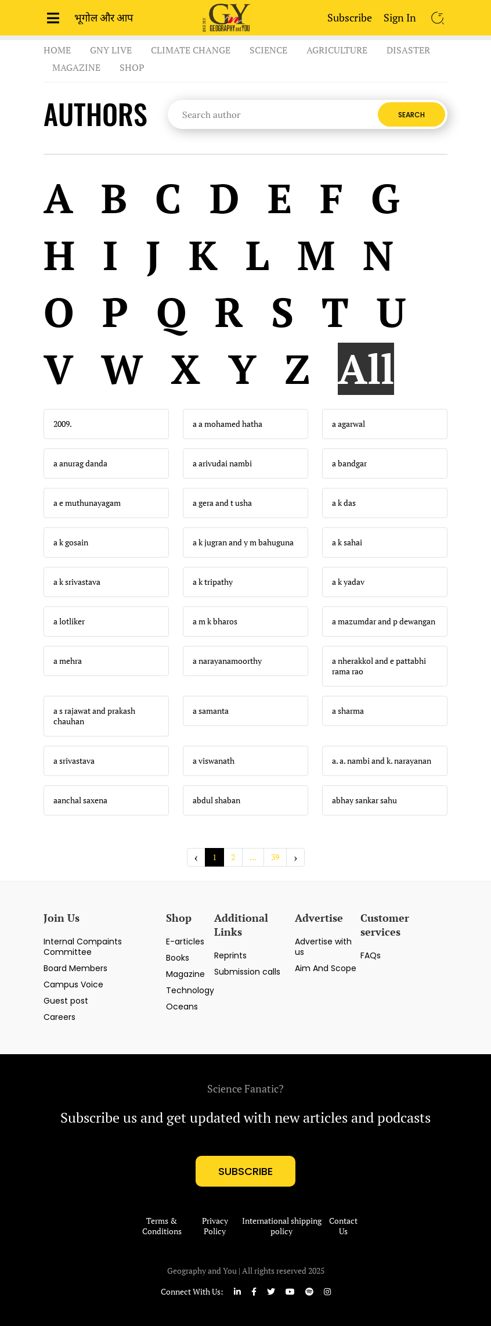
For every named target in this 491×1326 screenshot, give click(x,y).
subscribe (245, 1171)
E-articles (185, 941)
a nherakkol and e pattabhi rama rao (379, 666)
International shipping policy (282, 1226)
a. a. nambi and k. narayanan (381, 761)
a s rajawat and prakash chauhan (94, 716)
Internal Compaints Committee (83, 946)
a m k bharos (215, 621)
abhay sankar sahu (364, 800)
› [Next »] (295, 857)
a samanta (211, 711)
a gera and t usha (222, 503)
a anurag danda (80, 463)
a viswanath (213, 761)
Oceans (182, 1006)
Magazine (76, 67)
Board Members (75, 968)
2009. (62, 424)
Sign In (400, 17)
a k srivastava (76, 582)
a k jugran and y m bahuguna (243, 542)
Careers (59, 1017)
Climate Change (190, 50)
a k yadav (348, 582)
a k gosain (70, 542)
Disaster (408, 50)
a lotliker (69, 621)
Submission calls (247, 971)
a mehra (67, 661)
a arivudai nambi (222, 463)
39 (275, 857)
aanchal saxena (80, 800)
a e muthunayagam (87, 503)
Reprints (230, 955)
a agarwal (348, 424)
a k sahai (347, 542)
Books (177, 958)
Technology (190, 990)
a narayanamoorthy (227, 661)
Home (57, 50)
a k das (344, 503)
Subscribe (349, 17)
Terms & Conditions (162, 1226)
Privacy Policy (215, 1226)
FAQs (370, 955)
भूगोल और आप (103, 17)
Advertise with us (323, 946)
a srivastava (74, 761)
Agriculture (336, 50)
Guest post (66, 1001)
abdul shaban (216, 800)
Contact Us (343, 1226)
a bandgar (349, 463)
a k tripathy (213, 582)
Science (268, 50)
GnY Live (111, 50)
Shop (132, 67)
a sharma (348, 711)
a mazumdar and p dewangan (383, 621)
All (366, 369)
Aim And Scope (325, 968)
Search (411, 115)
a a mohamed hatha (227, 424)
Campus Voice (73, 984)
